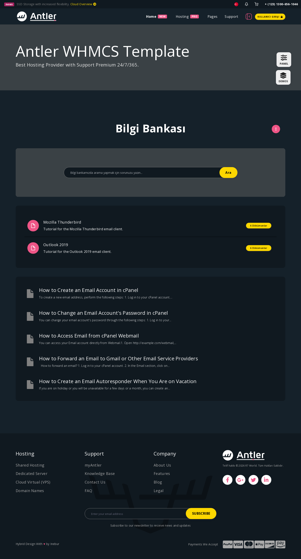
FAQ (88, 490)
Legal (159, 490)
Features (162, 473)
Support (231, 16)
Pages (213, 16)
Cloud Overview (83, 4)
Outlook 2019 (55, 244)
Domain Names (30, 490)
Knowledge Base (100, 473)
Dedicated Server (31, 473)
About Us (162, 465)
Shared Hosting (30, 465)
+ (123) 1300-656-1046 (281, 4)
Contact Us (95, 482)
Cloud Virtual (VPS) (33, 482)
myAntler (93, 465)
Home (151, 16)
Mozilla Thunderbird (62, 222)
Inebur (54, 544)
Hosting (182, 16)
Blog (158, 482)
